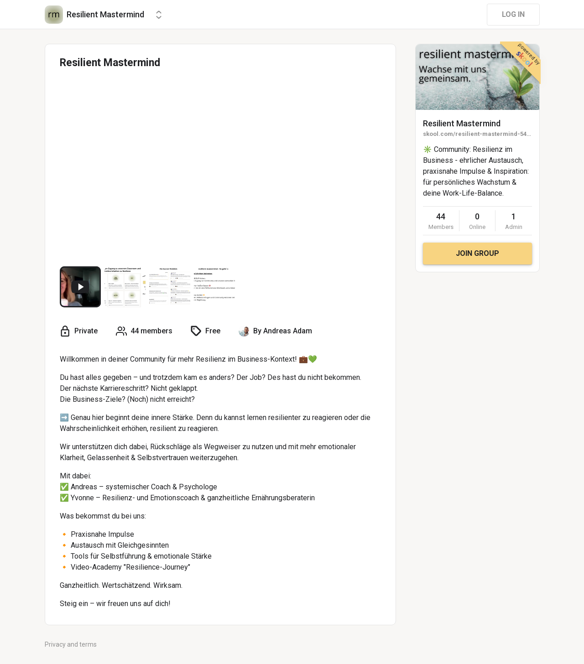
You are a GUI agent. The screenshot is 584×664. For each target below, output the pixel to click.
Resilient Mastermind (462, 123)
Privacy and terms (71, 644)
